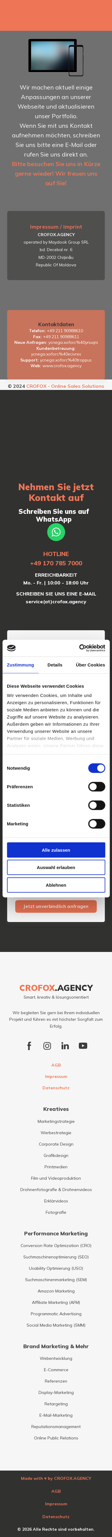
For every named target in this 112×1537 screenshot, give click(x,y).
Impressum (56, 1076)
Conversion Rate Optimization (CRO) (56, 1245)
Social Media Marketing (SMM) (56, 1325)
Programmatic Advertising (56, 1313)
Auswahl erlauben (56, 867)
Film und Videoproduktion (56, 1178)
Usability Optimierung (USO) (56, 1268)
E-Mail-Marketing (56, 1415)
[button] (56, 532)
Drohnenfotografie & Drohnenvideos (56, 1189)
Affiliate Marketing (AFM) (56, 1302)
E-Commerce (56, 1369)
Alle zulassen (56, 849)
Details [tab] (54, 664)
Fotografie (56, 1212)
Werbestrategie (56, 1132)
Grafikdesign (56, 1155)
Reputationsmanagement (56, 1426)
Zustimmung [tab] (20, 664)
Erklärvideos (56, 1201)
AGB (56, 1065)
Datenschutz (56, 1088)
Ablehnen (56, 884)
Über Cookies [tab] (90, 664)
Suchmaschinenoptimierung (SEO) (56, 1257)
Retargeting (56, 1404)
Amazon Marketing (56, 1291)
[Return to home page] (56, 988)
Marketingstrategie (56, 1121)
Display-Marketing (56, 1392)
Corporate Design (56, 1144)
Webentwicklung (56, 1358)
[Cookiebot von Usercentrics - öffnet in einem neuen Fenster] (79, 648)
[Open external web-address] (56, 17)
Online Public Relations (56, 1438)
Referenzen (56, 1381)
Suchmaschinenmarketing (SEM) (56, 1279)
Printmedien (56, 1167)
